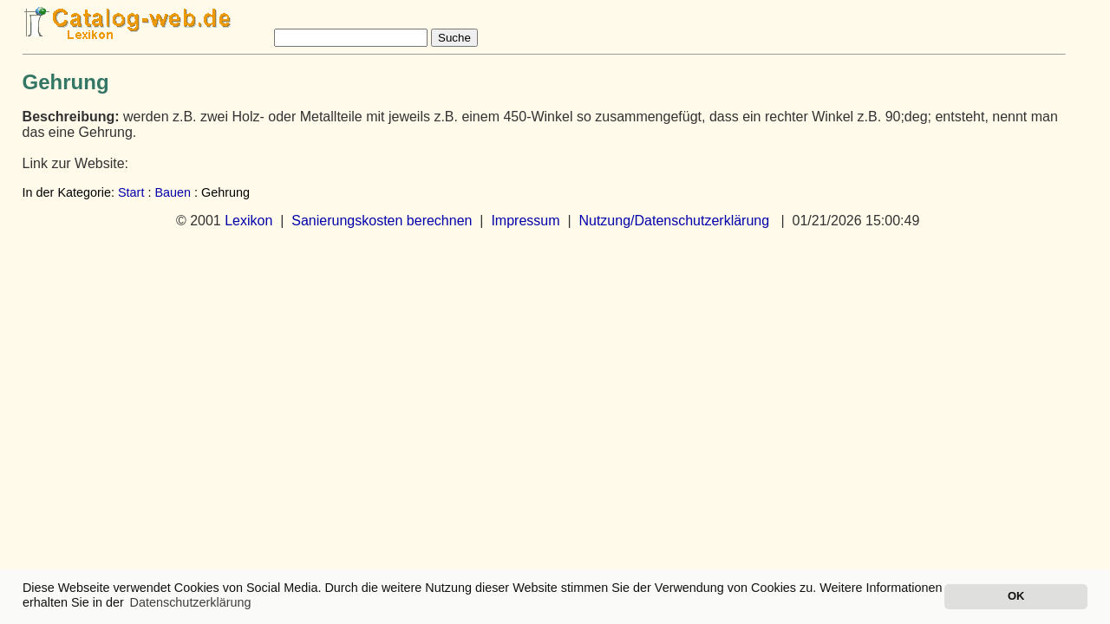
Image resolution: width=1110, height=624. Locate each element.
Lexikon (248, 220)
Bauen (172, 192)
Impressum (525, 220)
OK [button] (1016, 595)
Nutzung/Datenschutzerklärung (673, 220)
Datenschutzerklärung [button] (190, 602)
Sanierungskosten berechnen (381, 220)
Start (131, 192)
